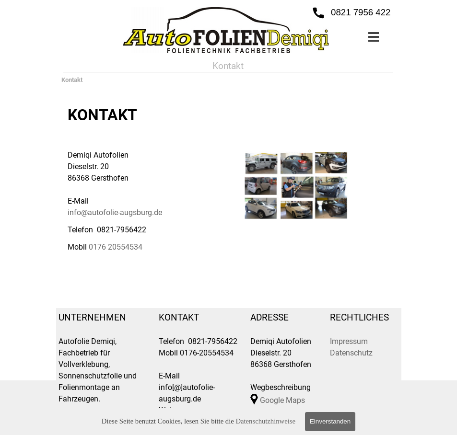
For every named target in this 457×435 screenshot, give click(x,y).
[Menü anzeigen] (373, 36)
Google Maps (282, 400)
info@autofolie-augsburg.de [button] (115, 212)
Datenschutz (351, 352)
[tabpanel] (148, 178)
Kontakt (71, 79)
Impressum (349, 341)
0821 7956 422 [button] (361, 12)
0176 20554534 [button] (115, 247)
